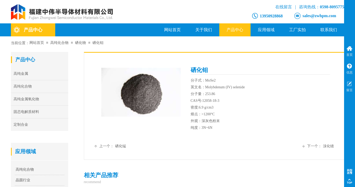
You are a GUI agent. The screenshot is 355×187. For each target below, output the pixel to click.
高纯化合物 (59, 43)
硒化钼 (97, 43)
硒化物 (80, 43)
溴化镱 (318, 146)
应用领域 (266, 30)
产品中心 (235, 30)
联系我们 (328, 30)
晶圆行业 (23, 180)
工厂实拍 (297, 30)
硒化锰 (110, 146)
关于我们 (203, 30)
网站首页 (172, 30)
